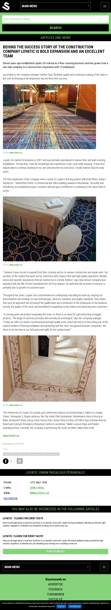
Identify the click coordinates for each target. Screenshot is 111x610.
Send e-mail (37, 487)
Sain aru (61, 607)
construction (37, 454)
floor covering (52, 454)
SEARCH (55, 28)
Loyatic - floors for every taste (23, 518)
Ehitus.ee (55, 599)
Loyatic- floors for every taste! (23, 536)
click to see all (55, 551)
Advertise (55, 584)
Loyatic (7, 454)
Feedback (55, 589)
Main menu (55, 6)
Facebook (11, 499)
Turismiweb (55, 594)
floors (16, 454)
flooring (25, 454)
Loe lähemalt (75, 607)
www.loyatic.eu (16, 152)
